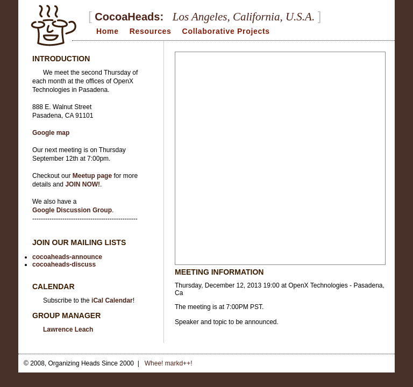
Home (107, 31)
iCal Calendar (112, 300)
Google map (50, 133)
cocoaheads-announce (67, 257)
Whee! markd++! (169, 363)
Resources (151, 31)
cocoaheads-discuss (64, 264)
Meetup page (92, 176)
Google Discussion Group (72, 210)
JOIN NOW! (82, 184)
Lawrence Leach (68, 329)
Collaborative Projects (226, 31)
